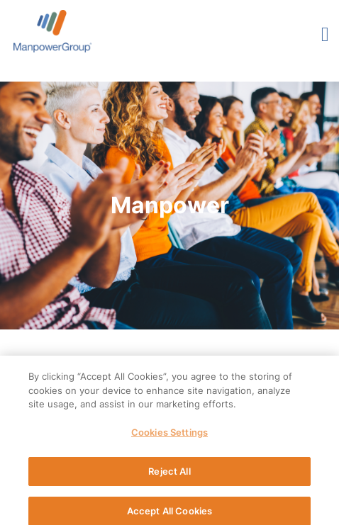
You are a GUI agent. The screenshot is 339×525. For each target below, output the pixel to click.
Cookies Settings (169, 435)
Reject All (169, 474)
